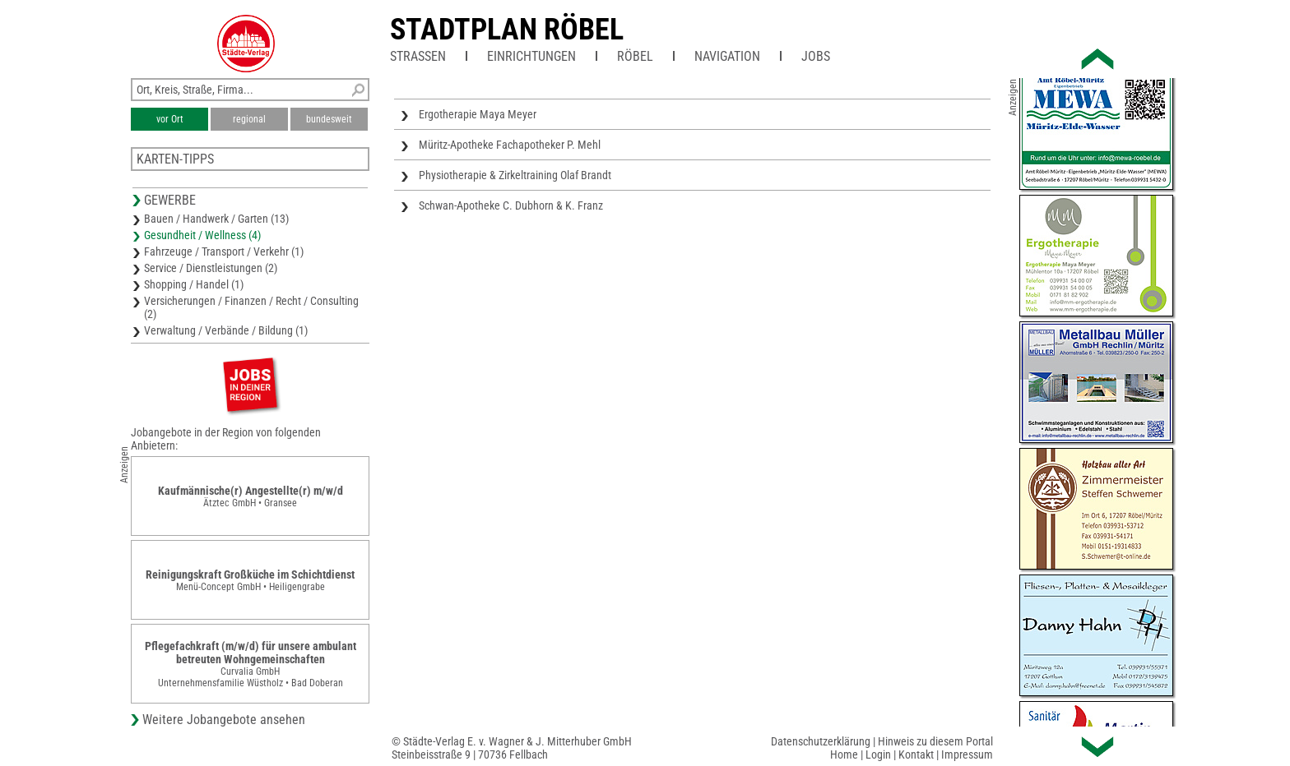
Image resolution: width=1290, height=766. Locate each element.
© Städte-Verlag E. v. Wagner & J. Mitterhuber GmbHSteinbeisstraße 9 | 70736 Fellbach (512, 748)
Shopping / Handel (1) (194, 284)
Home (844, 754)
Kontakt (916, 754)
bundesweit (329, 119)
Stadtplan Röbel (507, 29)
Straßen (418, 56)
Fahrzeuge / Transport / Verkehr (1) (224, 251)
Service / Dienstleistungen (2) (210, 268)
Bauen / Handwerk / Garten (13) (216, 218)
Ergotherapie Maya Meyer (477, 114)
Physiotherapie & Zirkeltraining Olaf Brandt (515, 175)
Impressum (967, 754)
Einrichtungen (531, 56)
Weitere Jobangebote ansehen (223, 719)
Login (878, 754)
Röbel (635, 56)
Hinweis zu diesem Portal (935, 741)
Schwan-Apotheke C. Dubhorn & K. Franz (511, 205)
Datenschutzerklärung (820, 741)
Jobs (815, 56)
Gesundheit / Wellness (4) (202, 235)
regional (249, 119)
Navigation (727, 56)
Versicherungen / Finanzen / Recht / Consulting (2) (251, 307)
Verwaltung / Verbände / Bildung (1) (226, 330)
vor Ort (169, 119)
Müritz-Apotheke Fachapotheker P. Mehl (510, 144)
